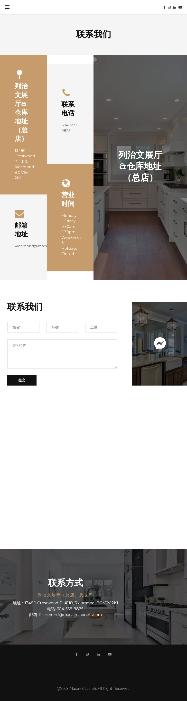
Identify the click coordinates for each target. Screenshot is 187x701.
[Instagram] (169, 7)
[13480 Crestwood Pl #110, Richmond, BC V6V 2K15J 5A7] (93, 471)
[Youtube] (180, 7)
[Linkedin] (174, 7)
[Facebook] (164, 7)
